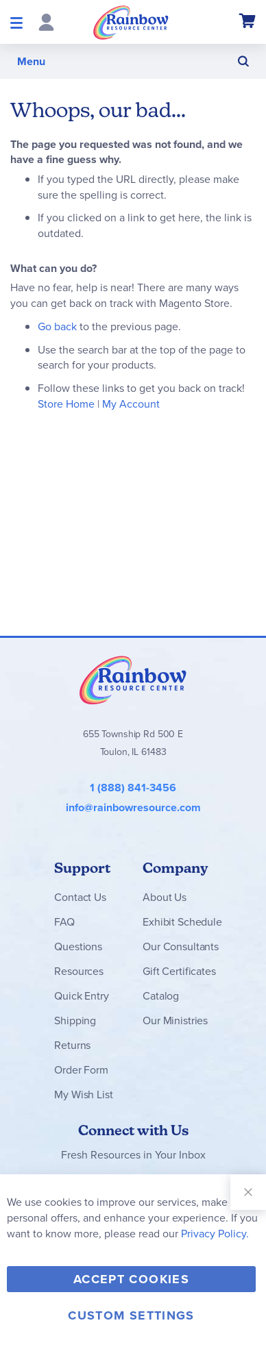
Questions (78, 946)
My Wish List (83, 1094)
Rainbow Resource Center (133, 679)
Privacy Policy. (215, 1233)
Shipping (75, 1020)
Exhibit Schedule (182, 922)
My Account (131, 404)
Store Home (66, 404)
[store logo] (131, 21)
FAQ (64, 922)
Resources (79, 971)
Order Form (81, 1070)
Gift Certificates (179, 971)
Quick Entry (81, 996)
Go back (57, 326)
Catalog (161, 996)
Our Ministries (175, 1020)
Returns (72, 1045)
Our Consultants (181, 946)
